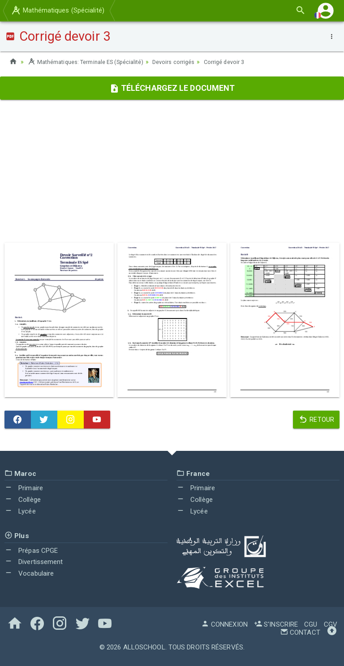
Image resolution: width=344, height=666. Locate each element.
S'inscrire (276, 624)
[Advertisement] (172, 171)
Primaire (23, 488)
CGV (330, 624)
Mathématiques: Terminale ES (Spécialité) (92, 61)
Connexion (224, 624)
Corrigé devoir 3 (244, 61)
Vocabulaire (29, 573)
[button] (326, 10)
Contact (300, 632)
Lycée (20, 511)
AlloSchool (144, 647)
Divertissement (33, 562)
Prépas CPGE (31, 550)
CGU (310, 624)
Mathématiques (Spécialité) (57, 10)
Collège (22, 500)
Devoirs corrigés (190, 61)
